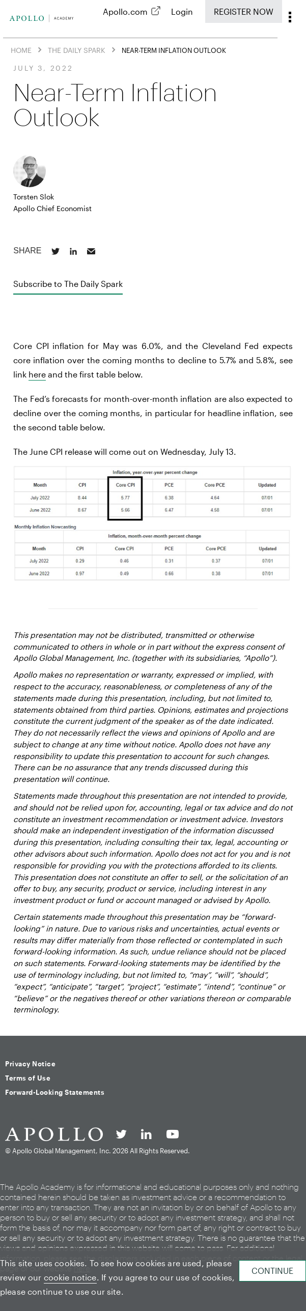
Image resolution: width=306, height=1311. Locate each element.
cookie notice (70, 1277)
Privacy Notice (30, 1064)
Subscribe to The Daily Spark (68, 283)
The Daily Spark (76, 50)
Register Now (243, 11)
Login (182, 11)
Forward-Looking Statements (54, 1092)
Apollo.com (125, 11)
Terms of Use (27, 1078)
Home (21, 50)
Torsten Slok (33, 196)
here (37, 374)
